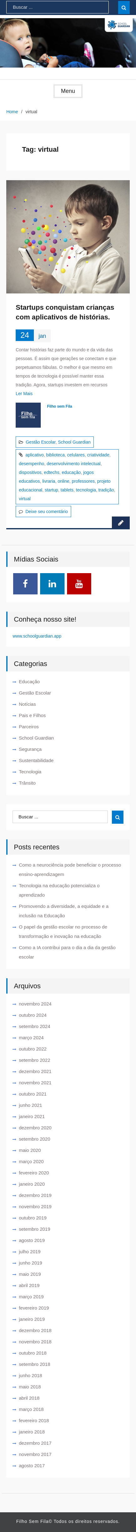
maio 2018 (30, 1386)
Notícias (27, 704)
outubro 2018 (32, 1353)
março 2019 (31, 1296)
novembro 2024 (35, 1003)
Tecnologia (30, 771)
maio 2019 (30, 1274)
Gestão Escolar (40, 442)
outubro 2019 (32, 1217)
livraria (48, 481)
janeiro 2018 (32, 1431)
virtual (24, 498)
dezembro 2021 (35, 1071)
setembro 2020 (34, 1139)
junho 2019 (30, 1262)
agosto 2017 (32, 1465)
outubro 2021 (32, 1094)
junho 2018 (30, 1375)
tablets (66, 489)
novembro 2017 (35, 1454)
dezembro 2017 (35, 1443)
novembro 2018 (35, 1341)
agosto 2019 (32, 1240)
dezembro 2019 (35, 1195)
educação (71, 472)
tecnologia (86, 489)
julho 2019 (29, 1251)
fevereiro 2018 (34, 1420)
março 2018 (31, 1409)
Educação (29, 681)
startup (51, 489)
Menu (68, 91)
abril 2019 (29, 1285)
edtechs (51, 472)
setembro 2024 (34, 1026)
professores (83, 481)
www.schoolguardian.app (37, 636)
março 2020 (31, 1161)
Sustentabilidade (36, 760)
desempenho (31, 463)
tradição (106, 489)
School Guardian (74, 442)
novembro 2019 (35, 1206)
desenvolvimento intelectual (74, 463)
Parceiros (29, 726)
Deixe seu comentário (46, 511)
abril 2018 (29, 1398)
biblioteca (55, 454)
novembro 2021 (35, 1082)
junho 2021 (30, 1105)
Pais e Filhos (32, 715)
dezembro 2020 (35, 1127)
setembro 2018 (34, 1364)
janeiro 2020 (32, 1184)
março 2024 (31, 1037)
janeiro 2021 (32, 1116)
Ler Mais (24, 393)
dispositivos (30, 472)
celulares (76, 454)
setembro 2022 (34, 1060)
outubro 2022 (32, 1048)
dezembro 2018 (35, 1330)
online (63, 481)
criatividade (98, 454)
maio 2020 (30, 1150)
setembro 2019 (34, 1229)
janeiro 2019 (32, 1319)
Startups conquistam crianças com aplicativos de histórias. (65, 312)
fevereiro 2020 (34, 1172)
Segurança (30, 749)
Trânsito (27, 783)
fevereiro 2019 (34, 1308)
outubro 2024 (32, 1015)
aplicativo (34, 454)
